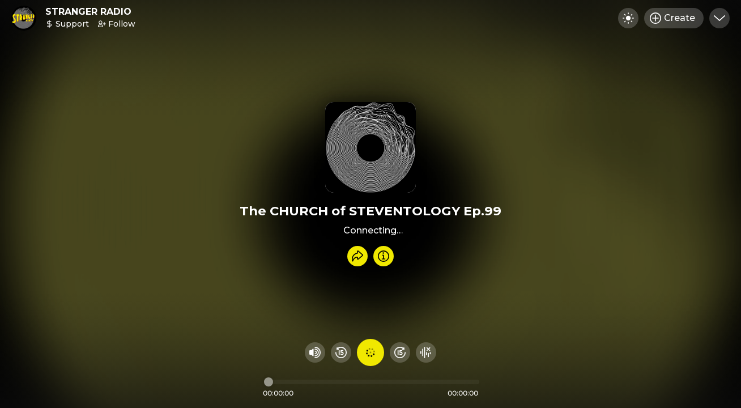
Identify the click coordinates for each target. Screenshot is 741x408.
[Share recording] (357, 256)
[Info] (383, 256)
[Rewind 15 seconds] (341, 352)
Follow (116, 24)
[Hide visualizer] (426, 352)
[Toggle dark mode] (628, 18)
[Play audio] (370, 352)
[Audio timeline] (371, 382)
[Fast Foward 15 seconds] (400, 352)
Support (67, 24)
